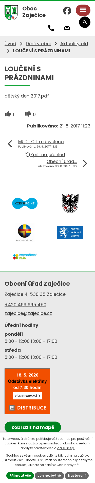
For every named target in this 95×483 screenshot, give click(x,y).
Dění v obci (38, 43)
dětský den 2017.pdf (27, 96)
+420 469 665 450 (25, 304)
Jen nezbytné (49, 475)
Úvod (10, 43)
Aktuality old (74, 43)
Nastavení (77, 475)
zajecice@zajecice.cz (28, 313)
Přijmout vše (20, 475)
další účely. (66, 448)
